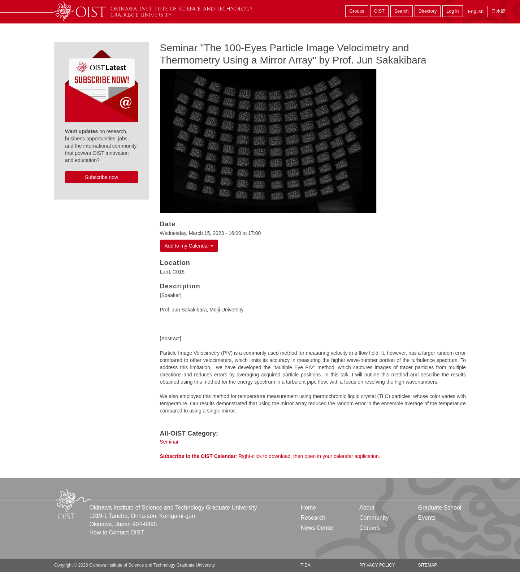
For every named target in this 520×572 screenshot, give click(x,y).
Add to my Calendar (189, 246)
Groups (356, 11)
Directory (428, 11)
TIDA (306, 565)
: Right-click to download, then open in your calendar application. (270, 456)
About (366, 508)
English (476, 11)
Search (401, 11)
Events (427, 518)
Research (313, 518)
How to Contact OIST (117, 532)
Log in (452, 11)
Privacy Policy (377, 565)
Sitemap (427, 565)
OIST (379, 11)
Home (308, 508)
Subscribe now (101, 177)
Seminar (169, 442)
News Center (317, 528)
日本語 (498, 11)
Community (374, 518)
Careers (369, 528)
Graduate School (439, 508)
